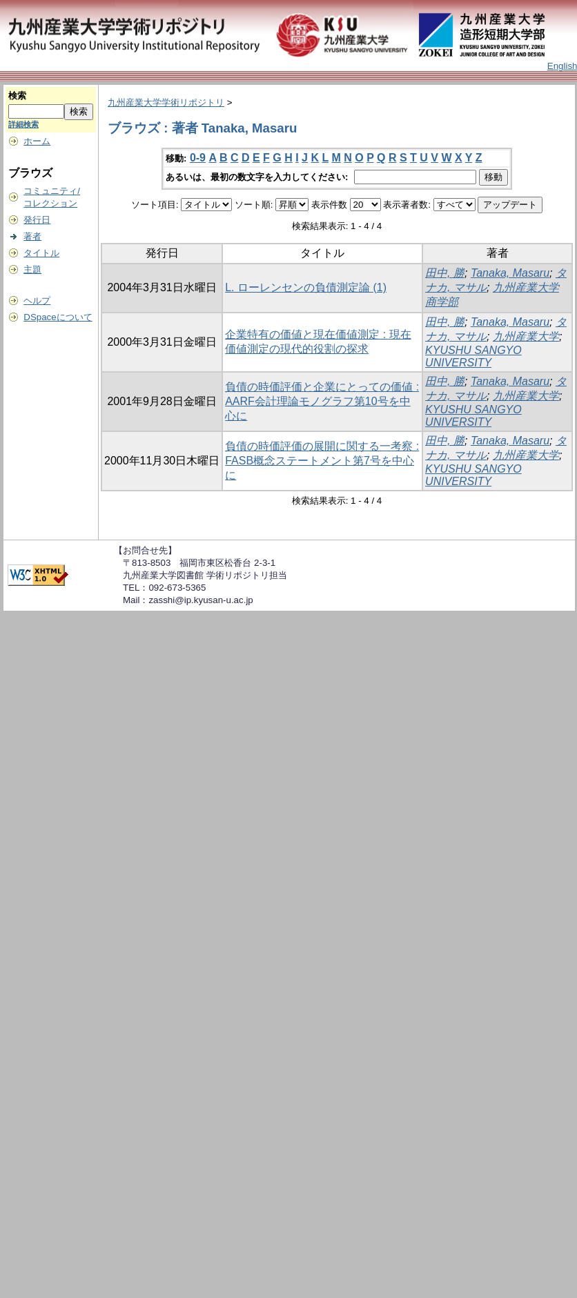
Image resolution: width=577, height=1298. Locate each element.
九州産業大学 (526, 336)
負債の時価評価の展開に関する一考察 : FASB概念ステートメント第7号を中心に (322, 460)
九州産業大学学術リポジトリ (166, 102)
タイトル (41, 253)
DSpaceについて (57, 317)
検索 (17, 95)
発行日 (36, 220)
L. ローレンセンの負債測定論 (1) (306, 287)
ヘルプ (36, 300)
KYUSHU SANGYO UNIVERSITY (473, 356)
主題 (32, 269)
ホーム (36, 141)
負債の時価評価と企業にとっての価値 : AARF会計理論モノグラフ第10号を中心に (322, 401)
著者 (32, 236)
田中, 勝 (444, 273)
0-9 (198, 158)
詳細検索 (23, 124)
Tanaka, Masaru (510, 273)
